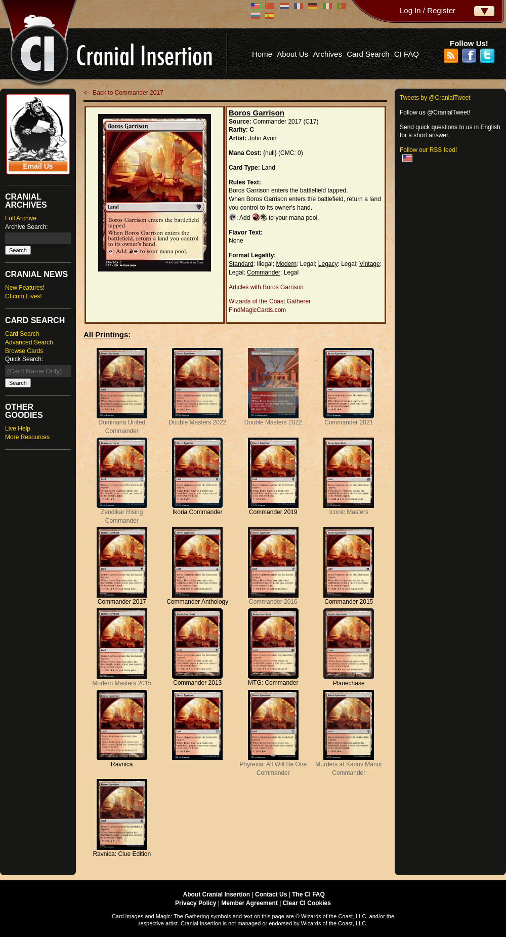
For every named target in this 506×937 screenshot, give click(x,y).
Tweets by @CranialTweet (435, 97)
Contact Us (271, 894)
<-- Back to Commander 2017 (123, 92)
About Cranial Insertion (216, 894)
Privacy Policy (195, 903)
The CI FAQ (308, 894)
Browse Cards (24, 351)
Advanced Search (29, 342)
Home (262, 54)
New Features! (25, 287)
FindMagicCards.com (257, 310)
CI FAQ (406, 54)
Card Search (368, 54)
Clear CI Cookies (307, 903)
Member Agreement (249, 903)
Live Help (17, 428)
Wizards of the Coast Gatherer (270, 301)
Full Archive (20, 218)
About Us (292, 54)
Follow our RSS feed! (428, 149)
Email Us (38, 166)
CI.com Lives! (23, 296)
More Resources (27, 437)
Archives (327, 54)
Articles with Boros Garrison (266, 287)
